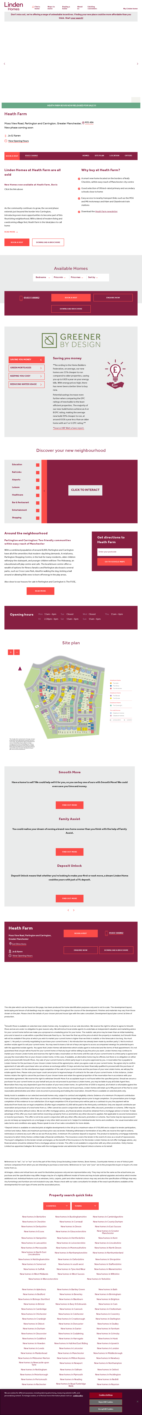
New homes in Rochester (34, 1385)
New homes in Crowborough (71, 1319)
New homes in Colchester (71, 1314)
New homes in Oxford (108, 1370)
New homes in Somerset (34, 1265)
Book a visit (17, 243)
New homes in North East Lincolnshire (34, 1254)
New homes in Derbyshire (34, 1227)
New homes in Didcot (34, 1324)
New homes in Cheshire (34, 1222)
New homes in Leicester (71, 1349)
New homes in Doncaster (71, 1324)
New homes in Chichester (34, 1314)
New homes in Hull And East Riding (71, 1344)
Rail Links (17, 472)
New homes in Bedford (34, 1295)
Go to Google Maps (115, 562)
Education (18, 465)
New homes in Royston (108, 1385)
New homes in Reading (71, 1380)
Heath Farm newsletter (106, 212)
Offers (128, 156)
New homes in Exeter (71, 1329)
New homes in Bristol (34, 1304)
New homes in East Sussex (108, 1227)
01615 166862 (31, 156)
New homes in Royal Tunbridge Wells (71, 1385)
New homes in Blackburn (71, 1300)
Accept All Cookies (105, 1409)
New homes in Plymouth (71, 1375)
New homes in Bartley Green (71, 1290)
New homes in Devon (71, 1227)
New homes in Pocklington (108, 1375)
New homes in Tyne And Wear (71, 1269)
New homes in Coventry (108, 1314)
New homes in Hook (108, 1339)
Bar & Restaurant (21, 503)
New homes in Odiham (71, 1370)
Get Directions (19, 944)
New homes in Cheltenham (108, 1309)
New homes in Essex (34, 1232)
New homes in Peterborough (34, 1375)
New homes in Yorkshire (99, 1279)
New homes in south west (71, 1265)
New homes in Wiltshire (108, 1274)
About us (80, 8)
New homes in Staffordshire (107, 1265)
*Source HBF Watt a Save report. (68, 428)
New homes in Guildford (34, 1339)
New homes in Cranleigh (34, 1319)
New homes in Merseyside (34, 1248)
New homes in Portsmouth (34, 1380)
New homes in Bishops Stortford (34, 1300)
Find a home (37, 8)
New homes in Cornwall (71, 1222)
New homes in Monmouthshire (71, 1248)
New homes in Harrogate (71, 1339)
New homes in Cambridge (34, 1309)
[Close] (138, 1402)
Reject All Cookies (106, 1402)
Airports (17, 480)
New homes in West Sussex (71, 1274)
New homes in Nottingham (34, 1370)
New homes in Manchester (71, 1354)
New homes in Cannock (71, 1309)
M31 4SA (89, 123)
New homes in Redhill (108, 1380)
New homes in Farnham (108, 1329)
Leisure (16, 488)
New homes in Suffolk (34, 1269)
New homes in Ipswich (108, 1344)
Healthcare (18, 495)
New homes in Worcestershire (43, 1279)
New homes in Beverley (71, 1295)
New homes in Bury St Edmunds (71, 1304)
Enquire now (113, 298)
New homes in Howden (34, 1344)
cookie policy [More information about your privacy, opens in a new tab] (78, 1396)
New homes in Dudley (108, 1324)
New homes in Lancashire (34, 1243)
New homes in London (108, 1349)
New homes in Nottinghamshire (34, 1260)
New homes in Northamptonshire (71, 1253)
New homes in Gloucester (34, 1334)
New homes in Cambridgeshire (108, 1217)
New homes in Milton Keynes (71, 1358)
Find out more (69, 805)
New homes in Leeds (34, 1349)
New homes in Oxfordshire (71, 1260)
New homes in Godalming (71, 1334)
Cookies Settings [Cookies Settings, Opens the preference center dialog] (106, 1395)
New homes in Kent (107, 1238)
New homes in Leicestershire (71, 1243)
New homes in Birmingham (108, 1295)
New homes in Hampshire (34, 1238)
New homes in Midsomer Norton (34, 1358)
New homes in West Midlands (34, 1274)
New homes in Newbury (108, 1358)
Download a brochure (48, 243)
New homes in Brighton (108, 1300)
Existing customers (92, 8)
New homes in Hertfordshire (71, 1238)
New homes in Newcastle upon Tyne (34, 1364)
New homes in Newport (71, 1363)
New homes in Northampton (108, 1363)
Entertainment (20, 510)
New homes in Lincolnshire (108, 1243)
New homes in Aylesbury (34, 1290)
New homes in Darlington (108, 1319)
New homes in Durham (34, 1329)
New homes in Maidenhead (34, 1354)
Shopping (17, 518)
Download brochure (71, 309)
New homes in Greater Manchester (108, 1232)
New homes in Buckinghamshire (71, 1217)
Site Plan (99, 156)
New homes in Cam (108, 1304)
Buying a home (66, 8)
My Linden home (130, 9)
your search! (77, 18)
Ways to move (51, 8)
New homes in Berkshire (34, 1217)
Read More (40, 591)
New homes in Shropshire (108, 1260)
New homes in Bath (108, 1290)
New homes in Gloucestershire (71, 1232)
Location (114, 156)
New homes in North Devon (108, 1248)
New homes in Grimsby (108, 1334)
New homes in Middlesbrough (107, 1354)
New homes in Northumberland (108, 1253)
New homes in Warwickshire (108, 1269)
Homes (86, 156)
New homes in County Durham (108, 1222)
